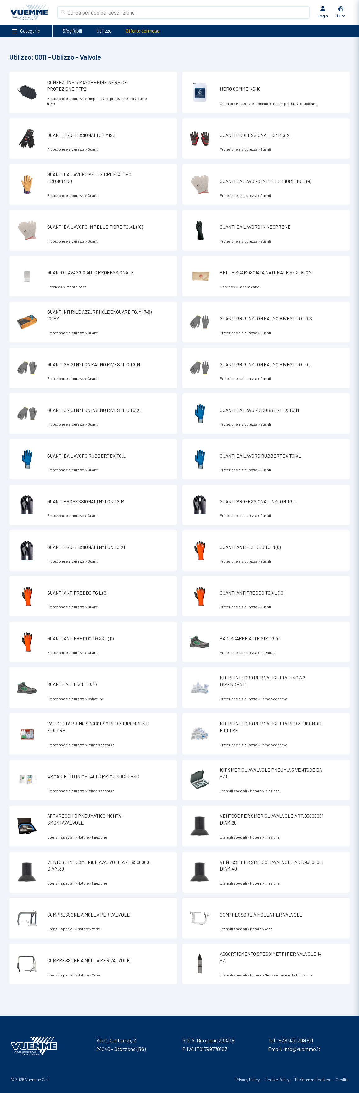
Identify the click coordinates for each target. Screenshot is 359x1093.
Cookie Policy (277, 1079)
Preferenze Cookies (312, 1079)
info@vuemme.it (302, 1049)
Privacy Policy (247, 1079)
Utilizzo (104, 31)
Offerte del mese (143, 31)
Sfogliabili (72, 31)
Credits (342, 1079)
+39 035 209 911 (296, 1040)
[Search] (187, 12)
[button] (341, 12)
